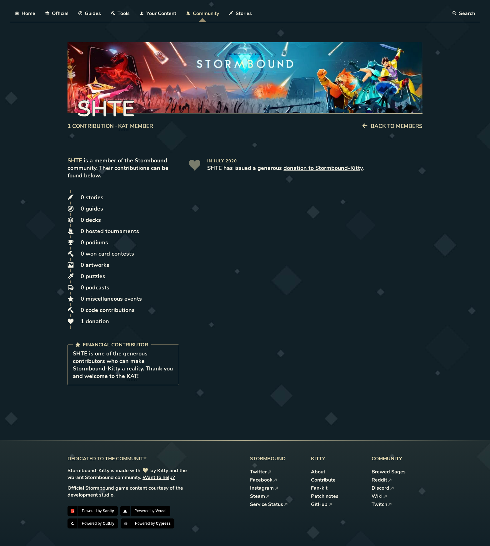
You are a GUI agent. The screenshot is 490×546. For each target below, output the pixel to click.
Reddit (382, 480)
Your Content (158, 13)
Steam (260, 496)
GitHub (321, 504)
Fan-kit (319, 488)
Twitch (382, 504)
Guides (89, 13)
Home (25, 13)
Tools (120, 13)
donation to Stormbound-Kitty (322, 168)
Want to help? (158, 477)
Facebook (263, 480)
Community (202, 13)
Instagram (264, 488)
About (318, 471)
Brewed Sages (389, 471)
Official (56, 13)
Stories (240, 13)
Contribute (323, 480)
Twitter (261, 471)
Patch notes (324, 496)
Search (463, 13)
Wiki (379, 496)
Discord (383, 488)
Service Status (269, 504)
